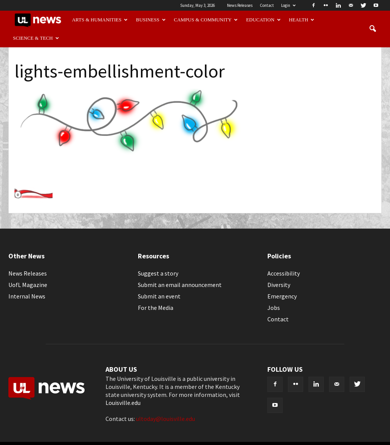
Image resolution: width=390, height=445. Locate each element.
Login (288, 5)
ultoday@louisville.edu (165, 418)
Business (151, 20)
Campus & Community (206, 20)
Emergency (282, 296)
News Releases (240, 5)
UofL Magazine (27, 285)
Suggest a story (158, 273)
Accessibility (283, 273)
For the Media (155, 307)
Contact (267, 5)
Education (263, 20)
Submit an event (159, 296)
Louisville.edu (123, 402)
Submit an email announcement (180, 285)
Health (302, 20)
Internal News (26, 296)
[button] (372, 29)
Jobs (273, 307)
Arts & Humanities (100, 20)
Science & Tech (36, 38)
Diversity (278, 285)
